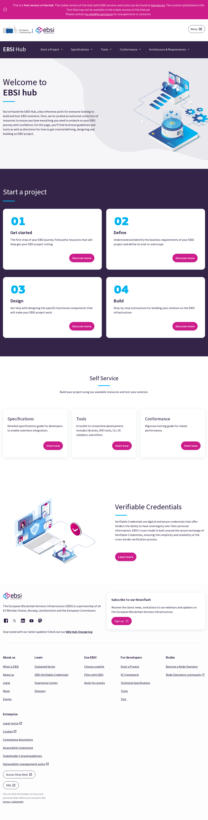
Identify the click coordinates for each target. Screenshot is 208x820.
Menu (194, 29)
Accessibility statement (18, 748)
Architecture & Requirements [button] (167, 49)
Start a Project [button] (50, 49)
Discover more (81, 258)
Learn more (125, 557)
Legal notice (11, 723)
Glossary (40, 691)
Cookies (8, 731)
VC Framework (130, 674)
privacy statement (13, 801)
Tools (124, 691)
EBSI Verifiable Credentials (51, 674)
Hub (14, 49)
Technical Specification (135, 683)
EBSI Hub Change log (79, 632)
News (6, 691)
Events (7, 699)
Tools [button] (104, 49)
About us (8, 674)
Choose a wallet (94, 666)
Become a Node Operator (182, 666)
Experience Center (46, 683)
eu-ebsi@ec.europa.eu (99, 14)
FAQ (12, 785)
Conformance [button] (128, 49)
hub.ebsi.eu (158, 5)
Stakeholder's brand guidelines (22, 756)
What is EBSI (11, 666)
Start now (53, 446)
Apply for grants (94, 683)
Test (123, 699)
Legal (6, 683)
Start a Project (130, 666)
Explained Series (45, 666)
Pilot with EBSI (93, 674)
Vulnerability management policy (24, 764)
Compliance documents (18, 739)
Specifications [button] (80, 49)
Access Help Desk (20, 774)
